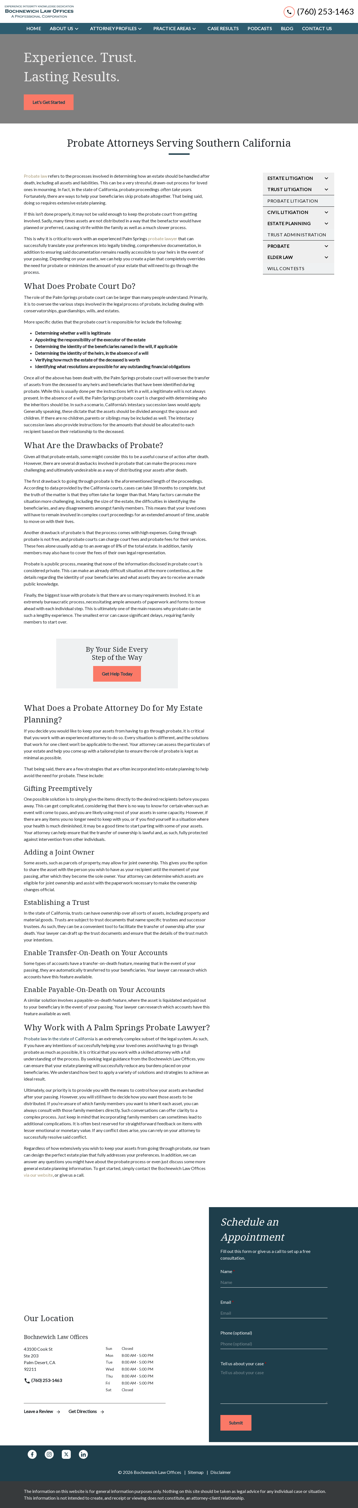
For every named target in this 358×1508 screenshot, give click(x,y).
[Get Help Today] (117, 674)
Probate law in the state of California (59, 1038)
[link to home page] (39, 11)
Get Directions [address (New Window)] (87, 1411)
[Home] (33, 28)
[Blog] (287, 28)
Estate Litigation (290, 178)
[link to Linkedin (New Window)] (83, 1454)
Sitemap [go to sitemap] (196, 1472)
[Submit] (235, 1423)
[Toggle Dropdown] (78, 28)
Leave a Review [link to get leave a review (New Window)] (43, 1411)
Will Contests (285, 268)
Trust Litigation (289, 189)
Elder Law (280, 257)
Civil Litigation (287, 212)
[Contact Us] (317, 28)
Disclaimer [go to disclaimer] (220, 1472)
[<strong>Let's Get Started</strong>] (49, 102)
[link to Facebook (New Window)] (32, 1454)
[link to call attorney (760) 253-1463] (319, 11)
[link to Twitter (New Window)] (66, 1454)
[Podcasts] (259, 28)
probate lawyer (162, 238)
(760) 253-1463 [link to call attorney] (43, 1380)
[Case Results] (223, 28)
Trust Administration (296, 234)
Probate (278, 246)
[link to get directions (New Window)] (60, 1359)
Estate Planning (289, 223)
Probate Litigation (292, 200)
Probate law (35, 176)
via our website (38, 1175)
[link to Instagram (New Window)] (49, 1454)
